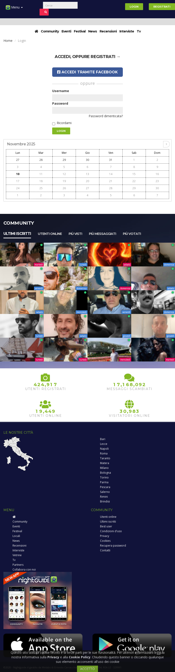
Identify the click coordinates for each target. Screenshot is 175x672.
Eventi (66, 31)
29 (64, 160)
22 (134, 181)
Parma (104, 482)
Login (134, 6)
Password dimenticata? (106, 116)
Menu (14, 9)
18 (41, 181)
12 (64, 174)
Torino (104, 477)
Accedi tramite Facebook (87, 72)
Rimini (104, 497)
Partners (18, 565)
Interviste (126, 31)
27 (17, 160)
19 (64, 181)
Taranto (105, 458)
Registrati (161, 6)
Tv (139, 31)
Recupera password (113, 545)
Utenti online (50, 234)
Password (60, 103)
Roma (104, 453)
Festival (79, 31)
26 (64, 188)
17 (17, 181)
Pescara (105, 487)
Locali (16, 536)
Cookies (105, 541)
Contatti (105, 550)
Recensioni (108, 31)
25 (41, 188)
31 (110, 160)
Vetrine (17, 555)
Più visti (75, 234)
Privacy (104, 536)
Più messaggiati (102, 234)
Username (60, 91)
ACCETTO (87, 669)
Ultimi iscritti (17, 233)
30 (87, 160)
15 (134, 174)
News (92, 31)
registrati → (105, 56)
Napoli (104, 449)
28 (41, 160)
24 (17, 188)
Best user (106, 526)
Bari (102, 439)
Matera (104, 463)
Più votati (132, 234)
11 (41, 174)
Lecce (103, 444)
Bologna (105, 473)
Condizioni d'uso (111, 531)
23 (157, 181)
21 (110, 181)
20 (87, 181)
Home (8, 40)
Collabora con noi (24, 569)
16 (157, 174)
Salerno (105, 492)
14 (110, 174)
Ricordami (64, 123)
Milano (104, 468)
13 (87, 174)
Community (50, 31)
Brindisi (105, 501)
